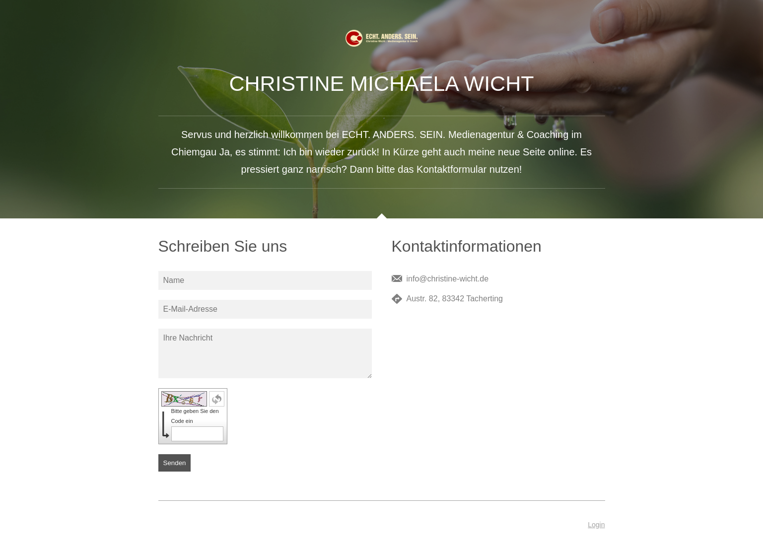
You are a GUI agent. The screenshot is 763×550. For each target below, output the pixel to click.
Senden (174, 463)
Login (596, 525)
